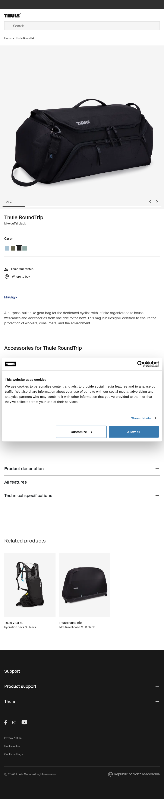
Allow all (133, 431)
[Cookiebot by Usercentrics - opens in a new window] (140, 364)
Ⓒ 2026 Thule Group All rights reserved (30, 774)
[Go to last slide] (150, 201)
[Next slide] (157, 201)
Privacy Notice (13, 738)
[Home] (30, 15)
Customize (81, 431)
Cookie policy (12, 746)
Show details (141, 418)
